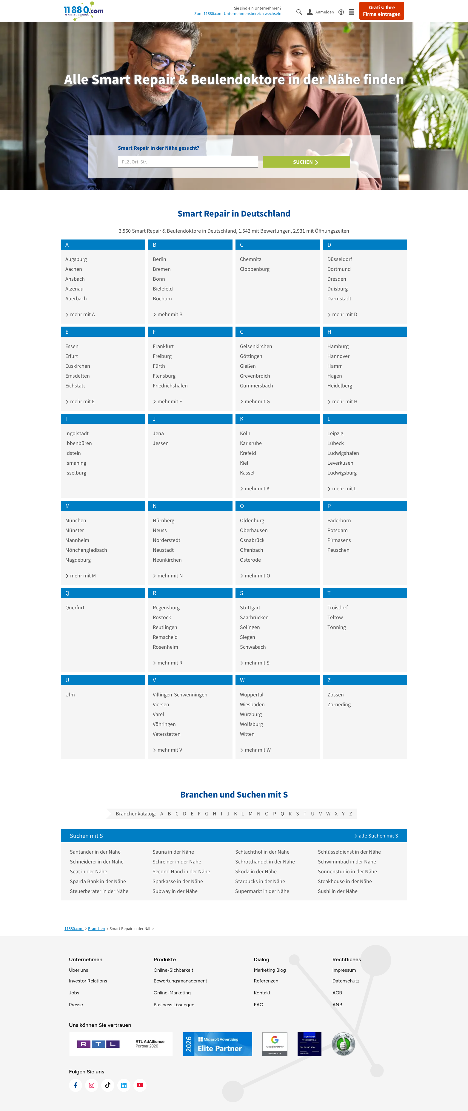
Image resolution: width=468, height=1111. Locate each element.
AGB (337, 993)
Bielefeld (163, 288)
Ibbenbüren (78, 443)
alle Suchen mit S (376, 835)
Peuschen (338, 549)
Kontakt (262, 993)
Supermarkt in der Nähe (262, 891)
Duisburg (337, 288)
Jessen (161, 443)
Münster (74, 530)
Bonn (159, 278)
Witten (247, 733)
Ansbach (75, 278)
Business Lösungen (174, 1005)
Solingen (250, 627)
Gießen (248, 365)
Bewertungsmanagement (180, 981)
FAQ (258, 1005)
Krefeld (248, 452)
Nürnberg (163, 520)
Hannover (338, 356)
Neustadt (163, 549)
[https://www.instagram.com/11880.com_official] (91, 1085)
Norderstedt (166, 540)
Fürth (159, 365)
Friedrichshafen (170, 385)
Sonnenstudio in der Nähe (347, 871)
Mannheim (77, 540)
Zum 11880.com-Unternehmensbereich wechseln (237, 13)
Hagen (334, 375)
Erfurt (71, 356)
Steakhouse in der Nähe (345, 881)
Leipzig (335, 433)
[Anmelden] (322, 11)
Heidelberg (339, 385)
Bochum (162, 298)
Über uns (78, 970)
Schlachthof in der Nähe (262, 851)
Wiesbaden (252, 704)
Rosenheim (165, 646)
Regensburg (166, 607)
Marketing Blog (270, 970)
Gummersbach (256, 385)
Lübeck (335, 443)
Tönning (336, 627)
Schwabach (253, 646)
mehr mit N (168, 575)
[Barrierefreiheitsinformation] (343, 11)
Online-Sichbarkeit (173, 970)
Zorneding (339, 704)
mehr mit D (342, 314)
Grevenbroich (255, 375)
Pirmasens (339, 540)
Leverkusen (340, 462)
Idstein (73, 452)
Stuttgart (250, 607)
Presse (76, 1005)
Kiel (244, 462)
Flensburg (164, 375)
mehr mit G (255, 401)
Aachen (73, 268)
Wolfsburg (251, 724)
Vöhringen (164, 724)
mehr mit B (168, 314)
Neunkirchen (167, 559)
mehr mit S (255, 662)
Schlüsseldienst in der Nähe (349, 851)
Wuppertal (252, 694)
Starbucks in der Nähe (260, 881)
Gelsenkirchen (256, 346)
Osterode (250, 559)
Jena (158, 433)
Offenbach (251, 549)
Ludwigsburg (342, 472)
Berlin (159, 259)
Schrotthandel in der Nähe (265, 861)
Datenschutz (346, 981)
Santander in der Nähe (95, 851)
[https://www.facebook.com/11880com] (75, 1085)
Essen (71, 346)
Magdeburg (78, 559)
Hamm (335, 365)
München (75, 520)
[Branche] (188, 162)
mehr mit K (255, 488)
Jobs (74, 993)
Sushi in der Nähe (338, 891)
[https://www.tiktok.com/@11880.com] (107, 1085)
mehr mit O (255, 575)
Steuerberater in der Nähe (99, 891)
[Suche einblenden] (301, 11)
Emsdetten (77, 375)
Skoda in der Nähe (256, 871)
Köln (245, 433)
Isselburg (75, 472)
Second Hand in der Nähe (181, 871)
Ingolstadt (77, 433)
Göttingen (251, 356)
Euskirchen (77, 365)
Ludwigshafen (343, 452)
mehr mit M (80, 575)
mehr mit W (255, 749)
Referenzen (266, 981)
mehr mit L (342, 488)
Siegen (247, 636)
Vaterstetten (167, 733)
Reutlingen (165, 627)
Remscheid (165, 636)
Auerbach (76, 298)
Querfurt (74, 607)
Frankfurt (163, 346)
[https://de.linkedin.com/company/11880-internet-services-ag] (123, 1085)
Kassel (247, 472)
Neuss (160, 530)
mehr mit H (342, 401)
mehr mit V (167, 749)
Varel (158, 714)
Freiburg (162, 356)
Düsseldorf (339, 259)
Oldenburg (252, 520)
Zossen (335, 694)
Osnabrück (252, 540)
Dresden (336, 278)
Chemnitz (250, 259)
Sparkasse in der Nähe (178, 881)
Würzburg (251, 714)
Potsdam (337, 530)
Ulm (70, 694)
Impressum (344, 970)
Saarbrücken (254, 617)
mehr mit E (80, 401)
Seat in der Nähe (88, 871)
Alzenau (74, 288)
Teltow (335, 617)
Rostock (162, 617)
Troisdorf (337, 607)
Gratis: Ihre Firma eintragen (382, 11)
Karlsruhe (251, 443)
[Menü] (354, 11)
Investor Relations (88, 981)
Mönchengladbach (86, 549)
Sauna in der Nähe (173, 851)
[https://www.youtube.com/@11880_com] (140, 1085)
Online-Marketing (172, 993)
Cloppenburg (255, 268)
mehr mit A (80, 314)
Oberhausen (254, 530)
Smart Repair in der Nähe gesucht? (158, 147)
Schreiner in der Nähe (177, 861)
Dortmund (339, 268)
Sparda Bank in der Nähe (98, 881)
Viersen (161, 704)
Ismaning (75, 462)
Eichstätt (75, 385)
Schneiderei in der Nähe (97, 861)
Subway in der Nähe (175, 891)
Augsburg (76, 259)
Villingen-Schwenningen (180, 694)
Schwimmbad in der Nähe (347, 861)
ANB (337, 1005)
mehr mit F (167, 401)
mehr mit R (167, 662)
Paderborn (339, 520)
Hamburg (338, 346)
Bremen (162, 268)
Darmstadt (339, 298)
